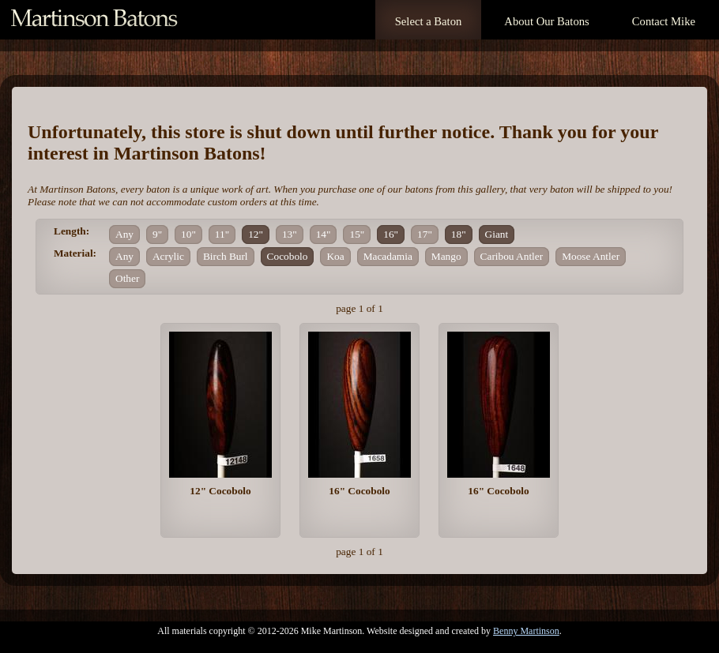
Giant (497, 234)
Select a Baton (428, 21)
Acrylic (168, 256)
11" (222, 234)
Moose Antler (590, 256)
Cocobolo (287, 256)
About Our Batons (546, 21)
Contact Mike (663, 21)
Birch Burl (225, 256)
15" (356, 234)
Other (127, 278)
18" (458, 234)
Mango (446, 256)
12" (255, 234)
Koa (335, 256)
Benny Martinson (526, 630)
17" (424, 234)
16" (390, 234)
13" (289, 234)
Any (124, 234)
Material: (75, 253)
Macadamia (387, 256)
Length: (71, 231)
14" (323, 234)
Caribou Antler (512, 256)
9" (157, 234)
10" (188, 234)
